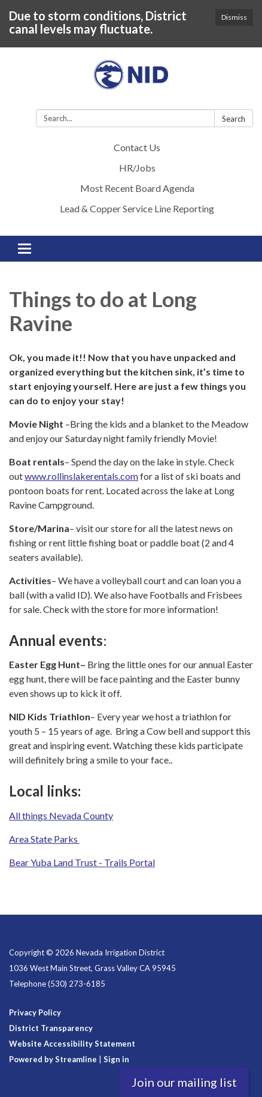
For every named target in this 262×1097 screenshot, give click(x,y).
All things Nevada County (61, 815)
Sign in (116, 1059)
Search (233, 119)
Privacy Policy (35, 1012)
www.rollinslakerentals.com (81, 476)
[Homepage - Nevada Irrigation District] (131, 80)
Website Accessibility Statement (72, 1043)
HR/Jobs (137, 167)
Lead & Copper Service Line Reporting (137, 208)
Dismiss (234, 17)
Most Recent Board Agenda (137, 188)
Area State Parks (44, 838)
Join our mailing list (184, 1082)
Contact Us (137, 147)
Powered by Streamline (53, 1059)
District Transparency (51, 1028)
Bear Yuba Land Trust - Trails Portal (82, 862)
